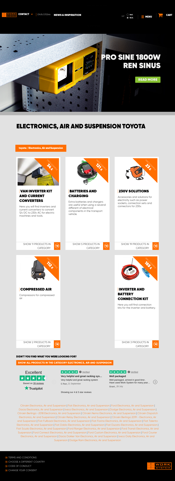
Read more (147, 80)
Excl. (125, 8)
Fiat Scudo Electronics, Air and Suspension (41, 428)
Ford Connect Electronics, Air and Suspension (59, 432)
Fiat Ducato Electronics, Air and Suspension (131, 424)
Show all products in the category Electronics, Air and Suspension (65, 362)
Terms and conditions (22, 457)
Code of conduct (19, 466)
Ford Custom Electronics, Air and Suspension (114, 432)
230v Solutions (134, 191)
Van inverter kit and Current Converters (35, 196)
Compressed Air (36, 289)
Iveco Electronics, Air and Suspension (86, 409)
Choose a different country (26, 461)
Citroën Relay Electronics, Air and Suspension (83, 417)
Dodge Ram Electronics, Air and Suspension (95, 440)
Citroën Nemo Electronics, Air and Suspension (109, 413)
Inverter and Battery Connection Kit (133, 294)
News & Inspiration (67, 5)
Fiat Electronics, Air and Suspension (88, 405)
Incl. (125, 5)
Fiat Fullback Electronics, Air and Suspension (64, 420)
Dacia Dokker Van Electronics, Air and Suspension (88, 436)
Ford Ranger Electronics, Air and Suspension (94, 428)
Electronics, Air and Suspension (46, 148)
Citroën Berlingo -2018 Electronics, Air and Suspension (48, 413)
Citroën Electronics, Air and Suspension (43, 405)
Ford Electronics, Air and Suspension (132, 405)
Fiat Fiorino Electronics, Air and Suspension (117, 420)
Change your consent (22, 470)
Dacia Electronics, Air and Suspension (41, 409)
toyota (23, 148)
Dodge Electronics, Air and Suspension (132, 409)
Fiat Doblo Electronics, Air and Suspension (79, 424)
